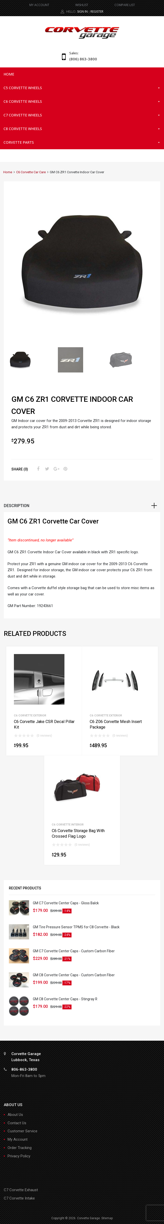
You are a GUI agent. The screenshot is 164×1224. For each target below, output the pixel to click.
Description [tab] (16, 505)
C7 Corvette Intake (19, 1198)
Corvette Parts (82, 142)
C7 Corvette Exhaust (21, 1190)
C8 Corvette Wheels (82, 129)
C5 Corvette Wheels (82, 88)
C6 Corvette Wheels (82, 101)
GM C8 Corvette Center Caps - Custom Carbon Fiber (74, 975)
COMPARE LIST (124, 5)
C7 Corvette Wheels (82, 115)
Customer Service (22, 1131)
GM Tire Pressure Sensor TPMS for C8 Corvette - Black (76, 927)
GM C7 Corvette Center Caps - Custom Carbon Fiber (74, 951)
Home (9, 74)
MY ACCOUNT (39, 5)
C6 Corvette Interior (68, 824)
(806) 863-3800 (81, 58)
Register (96, 11)
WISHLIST (81, 5)
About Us (15, 1114)
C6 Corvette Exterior (30, 715)
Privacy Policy (19, 1156)
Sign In (82, 11)
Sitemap (107, 1218)
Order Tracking (20, 1147)
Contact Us (17, 1123)
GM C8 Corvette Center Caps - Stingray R (65, 999)
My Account (18, 1139)
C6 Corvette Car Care (31, 172)
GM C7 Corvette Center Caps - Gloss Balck (66, 903)
